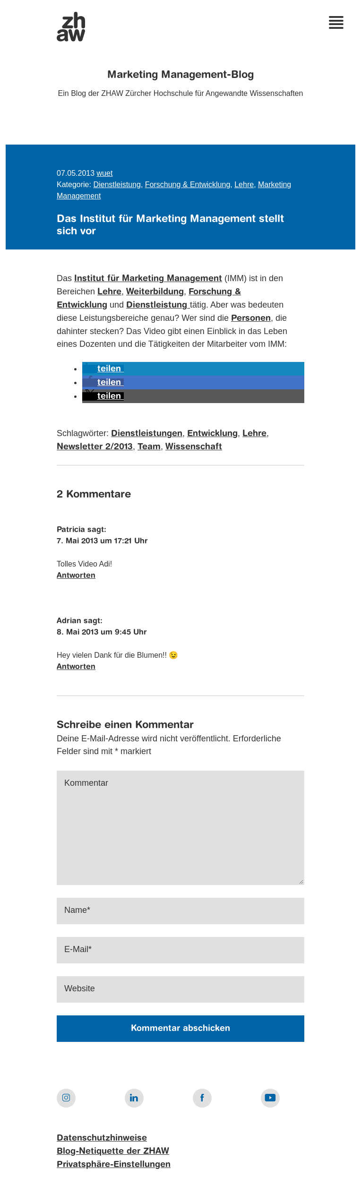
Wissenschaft (193, 447)
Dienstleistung (117, 184)
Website (79, 988)
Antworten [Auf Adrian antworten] (76, 667)
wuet (105, 173)
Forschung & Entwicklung (188, 184)
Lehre (244, 184)
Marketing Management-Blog (180, 75)
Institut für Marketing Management (148, 279)
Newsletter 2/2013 (95, 447)
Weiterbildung (155, 292)
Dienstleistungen (146, 434)
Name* (77, 910)
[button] (103, 369)
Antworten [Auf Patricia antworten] (76, 576)
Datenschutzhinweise (102, 1138)
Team (149, 447)
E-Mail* (78, 949)
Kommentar (86, 783)
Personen (251, 318)
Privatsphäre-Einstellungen (114, 1164)
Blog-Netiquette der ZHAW (113, 1151)
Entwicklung (212, 434)
